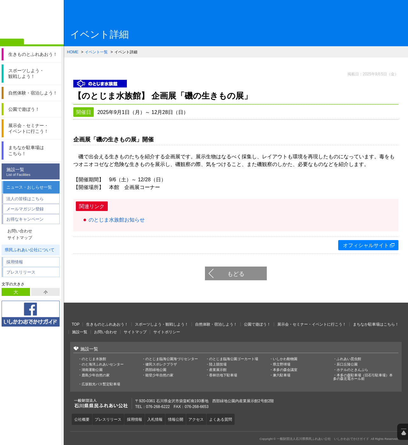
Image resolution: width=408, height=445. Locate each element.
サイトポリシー (166, 332)
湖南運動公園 (92, 370)
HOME (72, 52)
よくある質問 (229, 419)
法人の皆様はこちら (25, 198)
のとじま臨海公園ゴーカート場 (233, 359)
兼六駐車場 (281, 375)
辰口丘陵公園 (347, 364)
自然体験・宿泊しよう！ (216, 324)
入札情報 (160, 419)
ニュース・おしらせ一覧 (29, 187)
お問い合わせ (19, 231)
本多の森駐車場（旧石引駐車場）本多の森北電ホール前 (363, 377)
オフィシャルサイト (366, 245)
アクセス (204, 419)
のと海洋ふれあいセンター (103, 364)
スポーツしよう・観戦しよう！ (161, 324)
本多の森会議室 (285, 370)
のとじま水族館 (94, 359)
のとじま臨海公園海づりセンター (171, 359)
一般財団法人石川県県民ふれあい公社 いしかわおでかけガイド (32, 21)
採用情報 (14, 262)
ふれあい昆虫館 (349, 359)
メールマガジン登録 (25, 209)
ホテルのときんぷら (352, 370)
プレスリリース (20, 272)
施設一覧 (32, 172)
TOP (75, 324)
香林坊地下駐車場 (223, 375)
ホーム (12, 42)
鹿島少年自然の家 (96, 375)
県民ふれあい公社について (30, 249)
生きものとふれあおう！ (107, 324)
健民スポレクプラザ (161, 364)
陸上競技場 (218, 364)
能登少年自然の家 (159, 375)
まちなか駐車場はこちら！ (376, 324)
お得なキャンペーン (25, 219)
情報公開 (182, 419)
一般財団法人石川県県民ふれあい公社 (105, 312)
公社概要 (82, 419)
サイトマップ (19, 238)
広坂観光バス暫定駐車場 (101, 384)
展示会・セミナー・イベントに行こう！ (311, 324)
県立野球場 (281, 364)
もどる (235, 274)
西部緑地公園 (155, 370)
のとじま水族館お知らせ (117, 219)
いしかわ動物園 (285, 359)
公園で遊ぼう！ (257, 324)
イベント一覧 (96, 52)
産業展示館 (218, 370)
